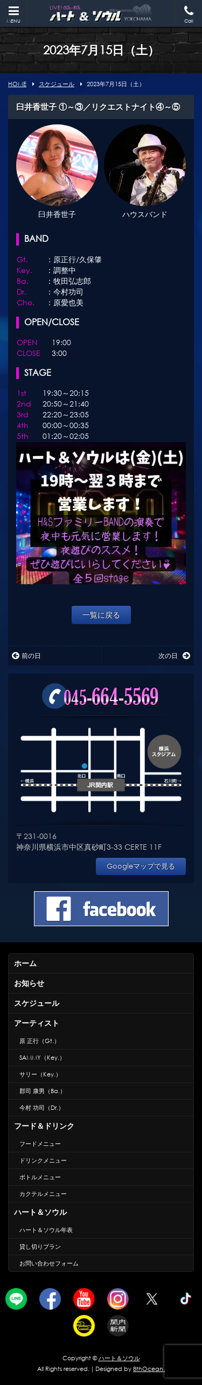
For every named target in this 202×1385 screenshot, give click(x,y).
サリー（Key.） (40, 1074)
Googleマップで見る (141, 866)
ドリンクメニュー (43, 1160)
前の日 (26, 655)
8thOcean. (149, 1369)
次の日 (174, 655)
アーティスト (36, 1023)
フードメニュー (40, 1143)
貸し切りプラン (40, 1246)
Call (188, 14)
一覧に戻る (101, 615)
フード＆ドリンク (44, 1126)
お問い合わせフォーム (49, 1263)
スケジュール (36, 1003)
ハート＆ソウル (40, 1212)
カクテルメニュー (43, 1194)
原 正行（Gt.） (39, 1041)
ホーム (25, 963)
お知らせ (29, 983)
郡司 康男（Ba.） (42, 1091)
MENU (13, 14)
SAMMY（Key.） (42, 1057)
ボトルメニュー (40, 1177)
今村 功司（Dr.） (41, 1107)
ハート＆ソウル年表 (46, 1230)
